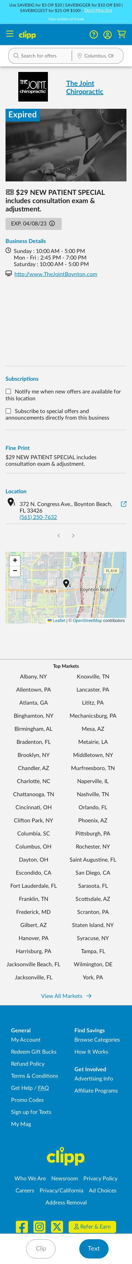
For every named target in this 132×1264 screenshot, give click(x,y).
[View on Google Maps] (123, 504)
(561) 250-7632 (38, 517)
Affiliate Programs (96, 1091)
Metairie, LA (93, 742)
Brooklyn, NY (34, 755)
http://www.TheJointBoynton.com (55, 274)
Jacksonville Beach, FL (33, 964)
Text (94, 1249)
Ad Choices (102, 1190)
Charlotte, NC (33, 781)
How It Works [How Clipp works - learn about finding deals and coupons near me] (91, 1052)
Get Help (22, 1088)
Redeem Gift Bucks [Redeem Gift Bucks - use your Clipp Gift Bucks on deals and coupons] (34, 1052)
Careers (25, 1190)
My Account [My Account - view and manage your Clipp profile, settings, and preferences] (26, 1040)
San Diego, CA (92, 873)
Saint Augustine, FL (93, 860)
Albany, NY (33, 677)
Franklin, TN (33, 899)
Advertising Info (93, 1079)
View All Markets (66, 996)
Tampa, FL (93, 951)
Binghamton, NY (33, 716)
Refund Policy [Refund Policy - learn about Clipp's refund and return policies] (27, 1064)
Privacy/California (61, 1190)
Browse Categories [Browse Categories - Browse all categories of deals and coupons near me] (97, 1040)
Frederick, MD (33, 912)
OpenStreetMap (87, 620)
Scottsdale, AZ (92, 899)
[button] (107, 35)
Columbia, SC (33, 833)
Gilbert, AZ (33, 925)
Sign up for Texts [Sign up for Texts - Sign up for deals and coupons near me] (31, 1112)
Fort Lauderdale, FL (33, 886)
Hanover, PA (34, 938)
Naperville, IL (93, 781)
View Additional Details (66, 19)
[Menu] (9, 35)
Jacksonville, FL (33, 977)
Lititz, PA (93, 703)
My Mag (21, 1124)
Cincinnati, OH (34, 807)
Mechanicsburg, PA (93, 716)
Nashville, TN (93, 794)
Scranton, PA (93, 912)
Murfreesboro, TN (93, 768)
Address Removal (66, 1202)
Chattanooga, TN (33, 794)
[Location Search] (97, 56)
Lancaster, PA (93, 690)
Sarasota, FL (93, 886)
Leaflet (56, 620)
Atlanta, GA (33, 703)
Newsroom (64, 1178)
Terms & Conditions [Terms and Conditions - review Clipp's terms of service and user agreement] (34, 1076)
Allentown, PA (33, 690)
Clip (41, 1249)
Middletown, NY (93, 755)
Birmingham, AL (33, 729)
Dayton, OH (33, 860)
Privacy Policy (100, 1178)
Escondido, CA (33, 873)
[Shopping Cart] (121, 34)
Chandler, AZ (33, 768)
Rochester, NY (93, 847)
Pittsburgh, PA (92, 833)
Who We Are (30, 1178)
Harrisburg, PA (33, 951)
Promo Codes (27, 1100)
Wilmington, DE (93, 964)
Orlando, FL (93, 807)
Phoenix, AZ (93, 820)
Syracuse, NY (93, 938)
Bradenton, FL (34, 742)
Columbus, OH (33, 847)
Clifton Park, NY (33, 820)
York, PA (93, 977)
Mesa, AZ (93, 729)
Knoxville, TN (93, 677)
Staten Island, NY (93, 925)
